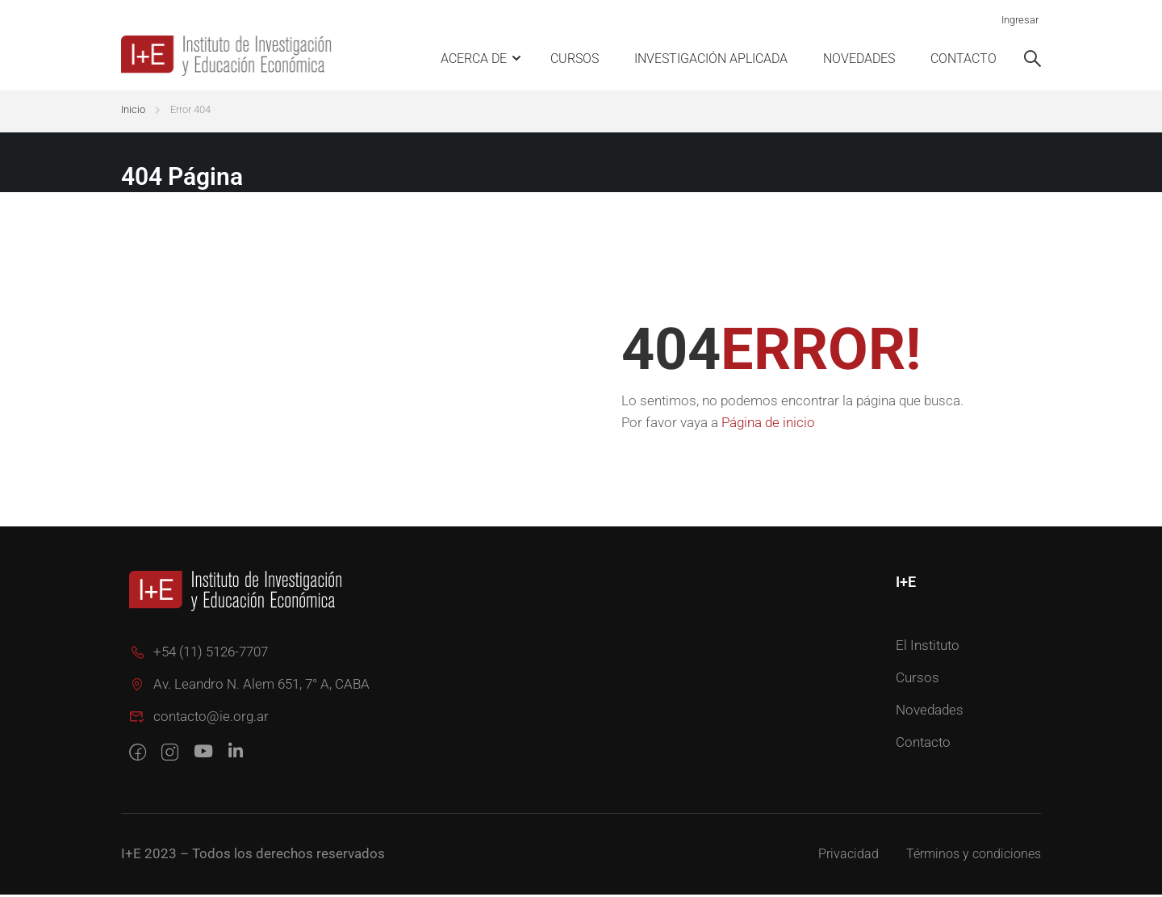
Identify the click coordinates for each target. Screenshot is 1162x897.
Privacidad (848, 856)
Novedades (859, 58)
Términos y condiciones (973, 856)
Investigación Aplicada (711, 58)
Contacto (963, 58)
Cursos (574, 58)
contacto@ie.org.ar (199, 718)
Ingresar (1020, 20)
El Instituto (927, 647)
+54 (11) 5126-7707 (198, 654)
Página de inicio (768, 425)
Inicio (133, 112)
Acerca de (474, 58)
